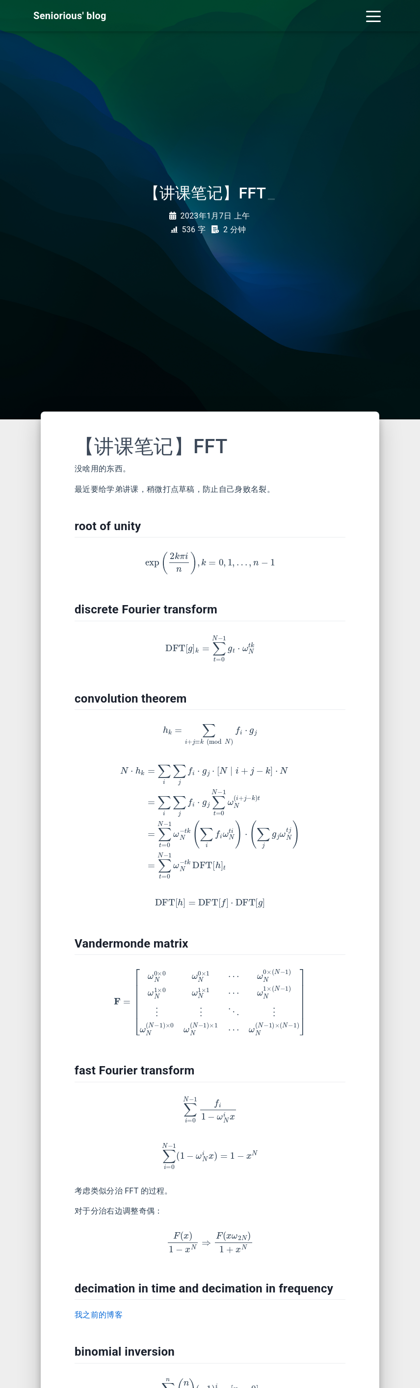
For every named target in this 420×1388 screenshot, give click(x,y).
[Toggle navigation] (373, 16)
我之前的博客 (99, 1314)
